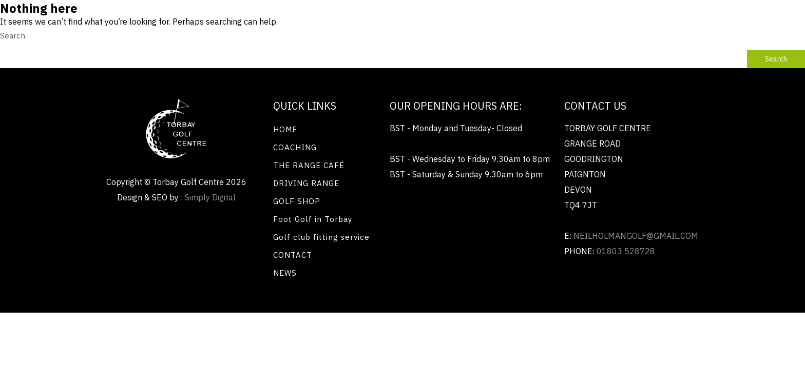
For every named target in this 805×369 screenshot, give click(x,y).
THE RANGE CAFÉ (308, 165)
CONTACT (292, 255)
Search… (15, 35)
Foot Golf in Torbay (312, 219)
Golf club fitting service (321, 237)
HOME (285, 129)
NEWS (285, 273)
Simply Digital (210, 197)
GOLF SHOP (296, 201)
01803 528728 (626, 251)
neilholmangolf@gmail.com (635, 236)
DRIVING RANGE (306, 183)
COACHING (295, 147)
